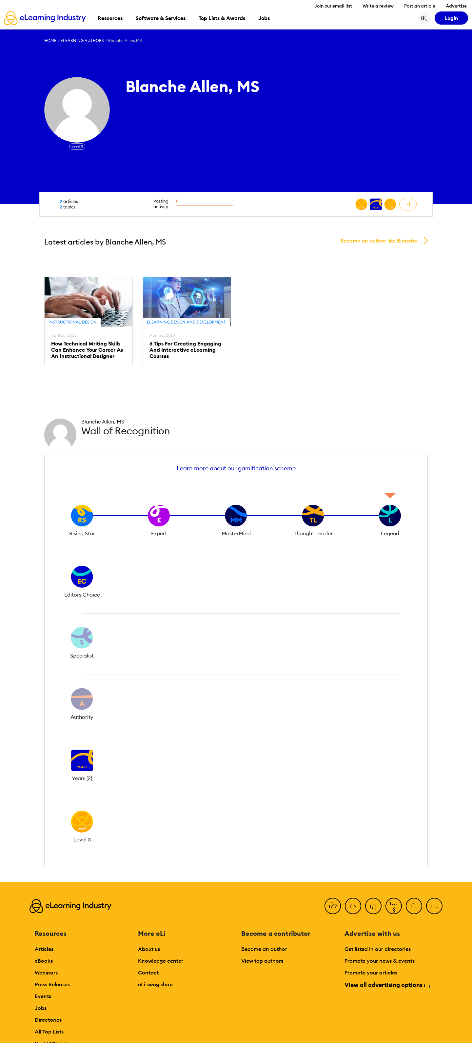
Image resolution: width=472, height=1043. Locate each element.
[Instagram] (434, 906)
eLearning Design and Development (186, 322)
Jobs (41, 1008)
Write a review (378, 6)
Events (43, 996)
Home (50, 40)
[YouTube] (393, 906)
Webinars (46, 972)
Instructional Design (73, 322)
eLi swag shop (155, 984)
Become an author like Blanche (378, 240)
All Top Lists (49, 1031)
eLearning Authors (82, 40)
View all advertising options (386, 985)
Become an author (264, 949)
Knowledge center (160, 960)
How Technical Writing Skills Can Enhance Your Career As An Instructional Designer (87, 350)
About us (149, 949)
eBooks (44, 960)
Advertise (456, 6)
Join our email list (333, 6)
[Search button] (424, 18)
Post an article (419, 6)
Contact (148, 972)
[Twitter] (353, 906)
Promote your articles (370, 972)
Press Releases (52, 984)
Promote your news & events (379, 960)
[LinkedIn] (373, 906)
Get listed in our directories (377, 949)
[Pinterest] (414, 906)
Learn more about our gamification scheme (236, 468)
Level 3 (77, 146)
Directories (48, 1019)
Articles (44, 949)
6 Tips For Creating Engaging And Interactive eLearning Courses (185, 350)
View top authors (262, 960)
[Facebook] (332, 906)
